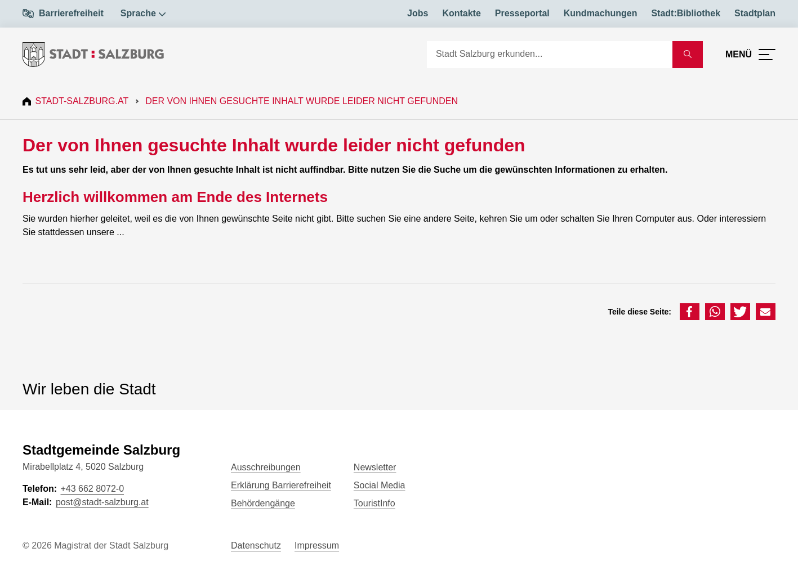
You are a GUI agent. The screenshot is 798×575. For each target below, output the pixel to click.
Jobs (417, 13)
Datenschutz (256, 545)
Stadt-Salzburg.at (83, 101)
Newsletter (375, 467)
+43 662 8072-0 (92, 488)
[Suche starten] (687, 54)
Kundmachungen (600, 13)
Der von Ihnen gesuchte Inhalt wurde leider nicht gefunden (303, 101)
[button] (689, 311)
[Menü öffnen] (750, 54)
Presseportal (522, 13)
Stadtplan (754, 13)
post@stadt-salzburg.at (102, 502)
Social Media (379, 485)
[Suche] (549, 54)
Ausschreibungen (266, 467)
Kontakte (461, 13)
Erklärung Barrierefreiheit (281, 485)
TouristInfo (374, 503)
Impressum (317, 545)
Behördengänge (263, 503)
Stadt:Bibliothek (685, 13)
